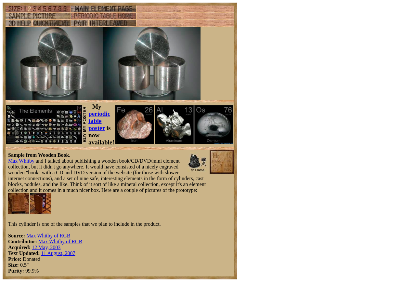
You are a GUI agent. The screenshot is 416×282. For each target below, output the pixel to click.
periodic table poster (99, 120)
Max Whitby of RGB (48, 235)
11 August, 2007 (58, 253)
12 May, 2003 (46, 247)
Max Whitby (21, 161)
